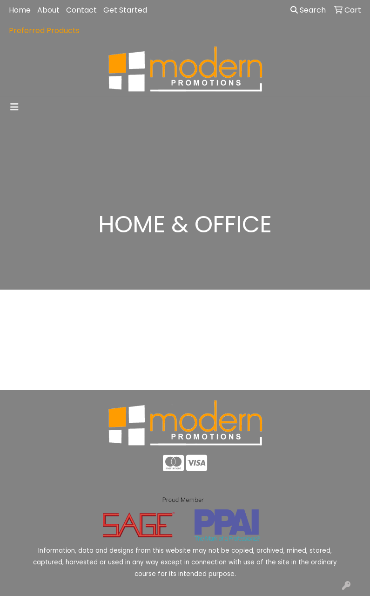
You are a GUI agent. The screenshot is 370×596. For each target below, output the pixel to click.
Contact (81, 10)
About (48, 10)
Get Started (125, 10)
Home (20, 10)
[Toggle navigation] (14, 107)
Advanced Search (324, 376)
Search (308, 10)
